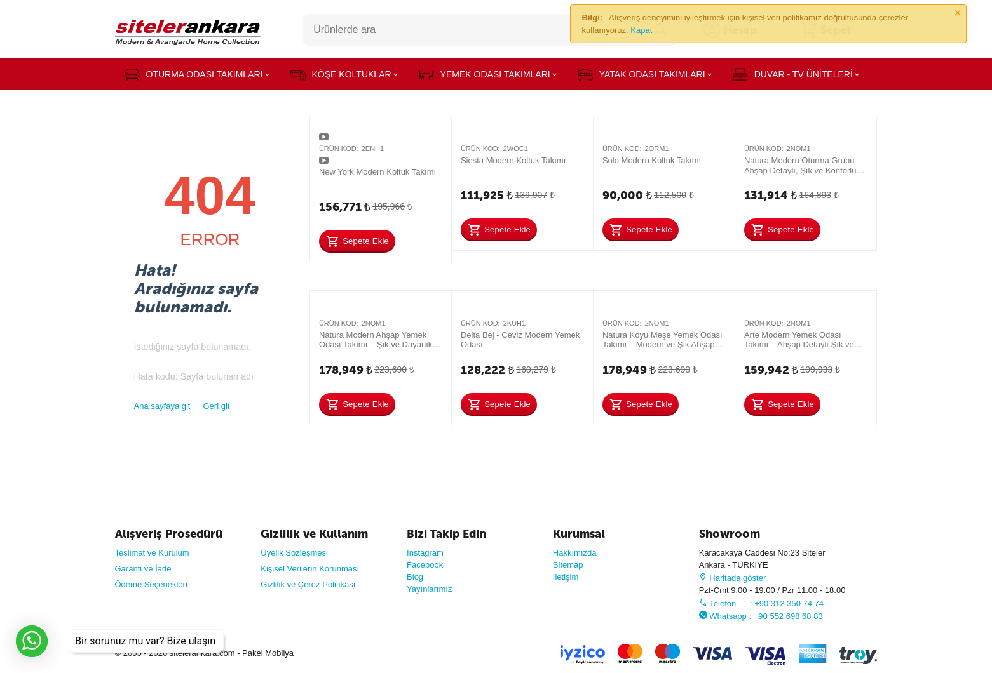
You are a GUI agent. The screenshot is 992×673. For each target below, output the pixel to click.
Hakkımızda (575, 552)
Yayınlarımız (429, 589)
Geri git (216, 406)
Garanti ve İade (143, 568)
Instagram (425, 552)
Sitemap (568, 565)
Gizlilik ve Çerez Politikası (308, 584)
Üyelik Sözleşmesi (294, 552)
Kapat (641, 30)
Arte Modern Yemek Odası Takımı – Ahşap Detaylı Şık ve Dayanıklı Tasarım (799, 340)
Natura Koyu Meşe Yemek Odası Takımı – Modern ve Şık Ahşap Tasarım (662, 340)
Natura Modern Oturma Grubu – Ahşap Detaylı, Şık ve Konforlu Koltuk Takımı (802, 166)
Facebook (425, 565)
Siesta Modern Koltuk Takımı (513, 160)
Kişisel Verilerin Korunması (310, 568)
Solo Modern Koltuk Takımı (651, 160)
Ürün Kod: (338, 148)
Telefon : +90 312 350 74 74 (761, 603)
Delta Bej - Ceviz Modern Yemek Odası (520, 340)
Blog (415, 577)
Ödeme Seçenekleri (151, 584)
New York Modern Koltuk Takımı (377, 172)
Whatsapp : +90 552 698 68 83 (761, 616)
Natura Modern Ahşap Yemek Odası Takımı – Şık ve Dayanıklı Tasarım (378, 340)
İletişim (566, 577)
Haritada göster (732, 578)
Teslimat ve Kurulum (152, 552)
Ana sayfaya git (162, 406)
